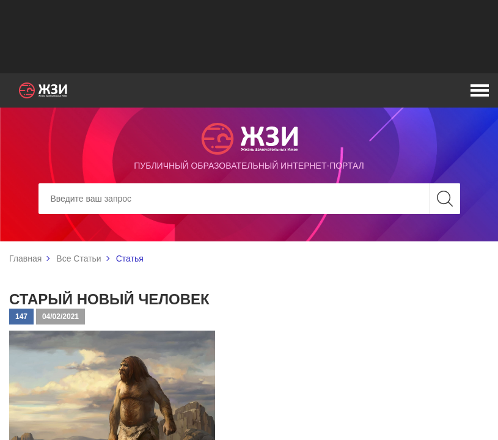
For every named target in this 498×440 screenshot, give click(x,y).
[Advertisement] (249, 36)
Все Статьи (78, 258)
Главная (25, 258)
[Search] (249, 198)
